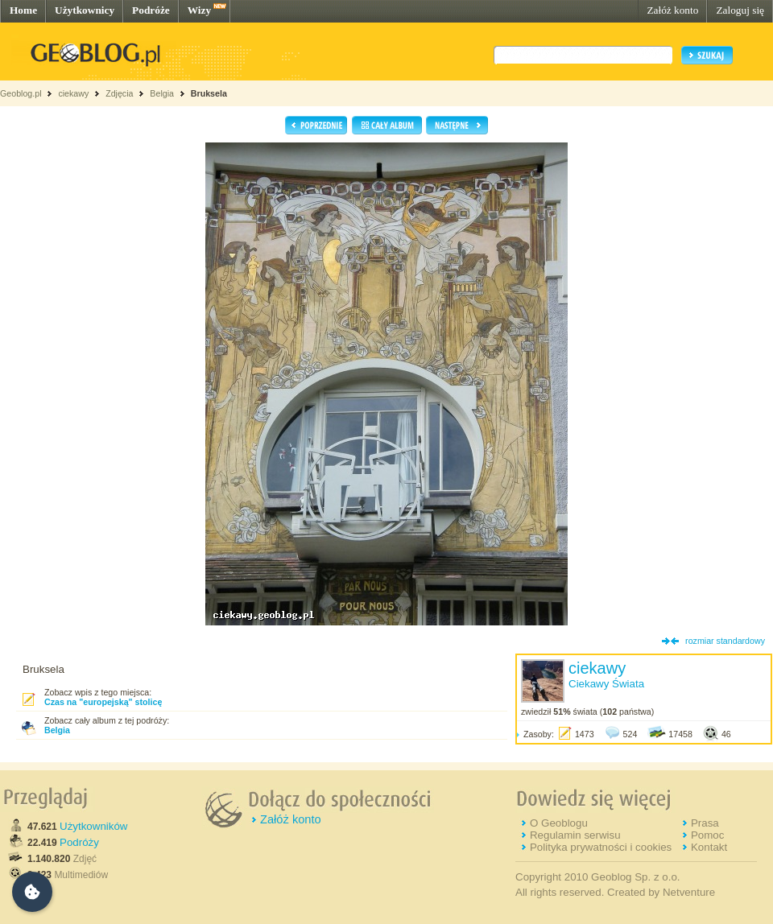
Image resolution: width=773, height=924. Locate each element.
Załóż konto (672, 10)
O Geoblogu (559, 823)
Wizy (199, 10)
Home (23, 10)
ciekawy (73, 93)
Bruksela (209, 93)
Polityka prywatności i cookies (601, 847)
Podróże (151, 10)
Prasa (705, 823)
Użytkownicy (84, 10)
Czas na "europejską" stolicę (103, 702)
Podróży (79, 842)
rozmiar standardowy (725, 641)
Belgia (162, 93)
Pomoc (707, 835)
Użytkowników (93, 826)
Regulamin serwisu (575, 835)
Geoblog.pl (21, 93)
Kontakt (709, 847)
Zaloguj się (740, 10)
